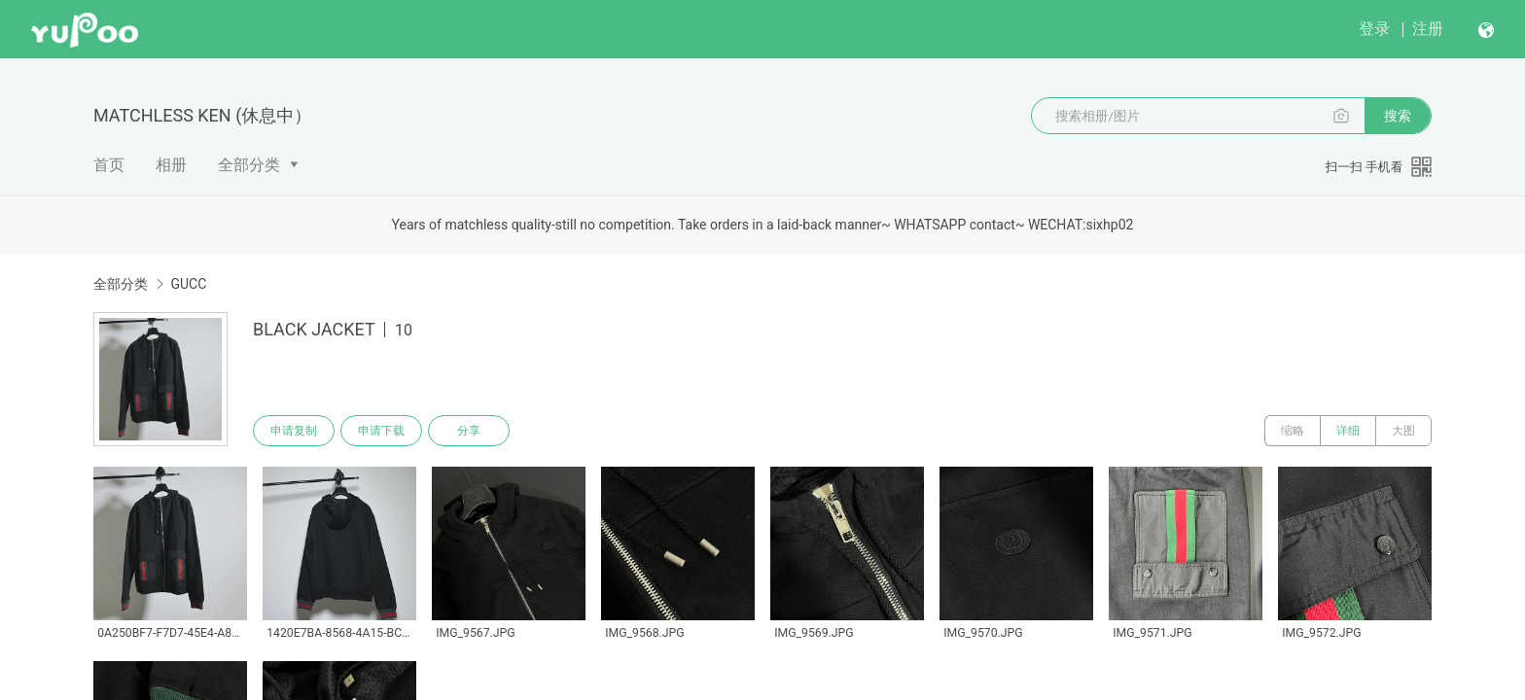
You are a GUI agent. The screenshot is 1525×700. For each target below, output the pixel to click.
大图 (1403, 431)
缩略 (1292, 431)
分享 (468, 431)
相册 (171, 165)
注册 (1427, 28)
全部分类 (249, 165)
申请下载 (381, 431)
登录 (1374, 28)
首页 (108, 165)
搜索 (1397, 115)
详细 (1348, 431)
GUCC (188, 284)
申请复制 (293, 431)
